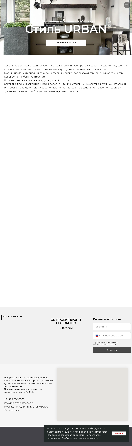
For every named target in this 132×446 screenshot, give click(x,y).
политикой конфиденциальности (107, 343)
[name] (112, 326)
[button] (66, 43)
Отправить (111, 350)
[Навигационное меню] (126, 5)
